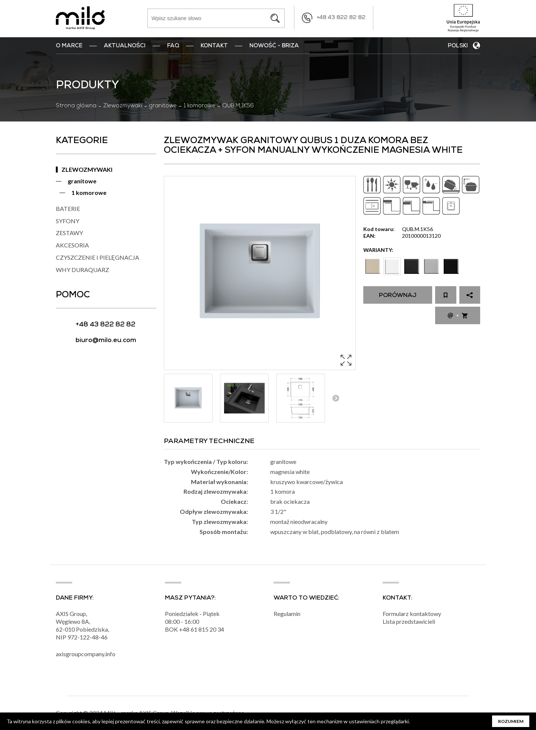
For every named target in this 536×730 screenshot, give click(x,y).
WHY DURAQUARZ (82, 269)
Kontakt (214, 46)
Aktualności (125, 46)
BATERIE (68, 208)
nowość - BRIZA (274, 46)
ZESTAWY (69, 232)
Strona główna (76, 106)
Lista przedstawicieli (409, 621)
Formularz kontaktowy (412, 613)
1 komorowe (200, 106)
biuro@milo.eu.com (106, 341)
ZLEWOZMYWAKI (86, 169)
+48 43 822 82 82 (341, 17)
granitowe (163, 106)
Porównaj (398, 296)
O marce (69, 46)
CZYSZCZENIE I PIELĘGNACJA (97, 257)
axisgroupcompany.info (85, 653)
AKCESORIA (72, 245)
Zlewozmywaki (122, 106)
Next (335, 398)
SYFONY (67, 220)
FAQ (173, 46)
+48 (185, 629)
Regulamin (287, 613)
